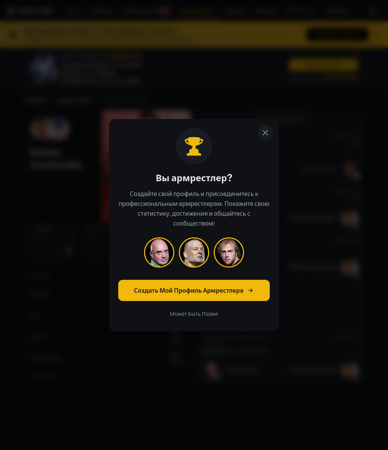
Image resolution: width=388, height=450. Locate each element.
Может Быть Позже (194, 313)
